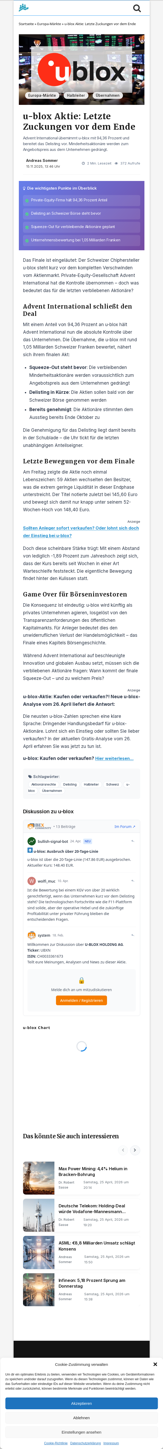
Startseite (26, 23)
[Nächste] (135, 1153)
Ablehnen (81, 1418)
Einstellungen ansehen (82, 1432)
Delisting (72, 787)
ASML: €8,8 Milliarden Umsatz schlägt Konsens (97, 1249)
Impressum (111, 1443)
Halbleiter (76, 95)
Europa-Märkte (49, 23)
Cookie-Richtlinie (56, 1443)
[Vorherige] (122, 1153)
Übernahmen (108, 95)
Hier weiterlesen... (116, 761)
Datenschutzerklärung (85, 1443)
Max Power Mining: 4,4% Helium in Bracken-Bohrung (93, 1174)
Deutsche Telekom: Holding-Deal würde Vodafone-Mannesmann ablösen (92, 1212)
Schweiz (116, 787)
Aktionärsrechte (44, 787)
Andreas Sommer (42, 160)
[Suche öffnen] (136, 7)
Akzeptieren (81, 1403)
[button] (155, 1364)
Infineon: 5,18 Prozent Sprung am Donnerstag (92, 1286)
